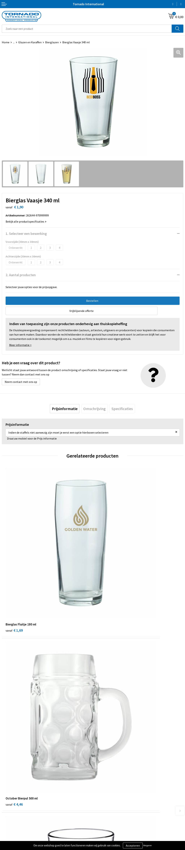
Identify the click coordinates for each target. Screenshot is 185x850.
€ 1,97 (14, 670)
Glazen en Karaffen (30, 42)
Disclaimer (100, 801)
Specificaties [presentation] (122, 408)
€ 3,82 (104, 670)
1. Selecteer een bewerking (26, 233)
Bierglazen (52, 42)
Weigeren (147, 845)
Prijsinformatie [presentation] (65, 408)
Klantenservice (11, 795)
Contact (7, 790)
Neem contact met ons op (21, 382)
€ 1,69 (14, 563)
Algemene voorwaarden (109, 790)
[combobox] (87, 29)
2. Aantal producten (21, 275)
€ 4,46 (104, 563)
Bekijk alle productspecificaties (26, 221)
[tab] (64, 408)
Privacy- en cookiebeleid (109, 795)
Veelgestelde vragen (106, 740)
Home (5, 42)
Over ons (99, 734)
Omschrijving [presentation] (94, 408)
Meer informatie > (20, 345)
